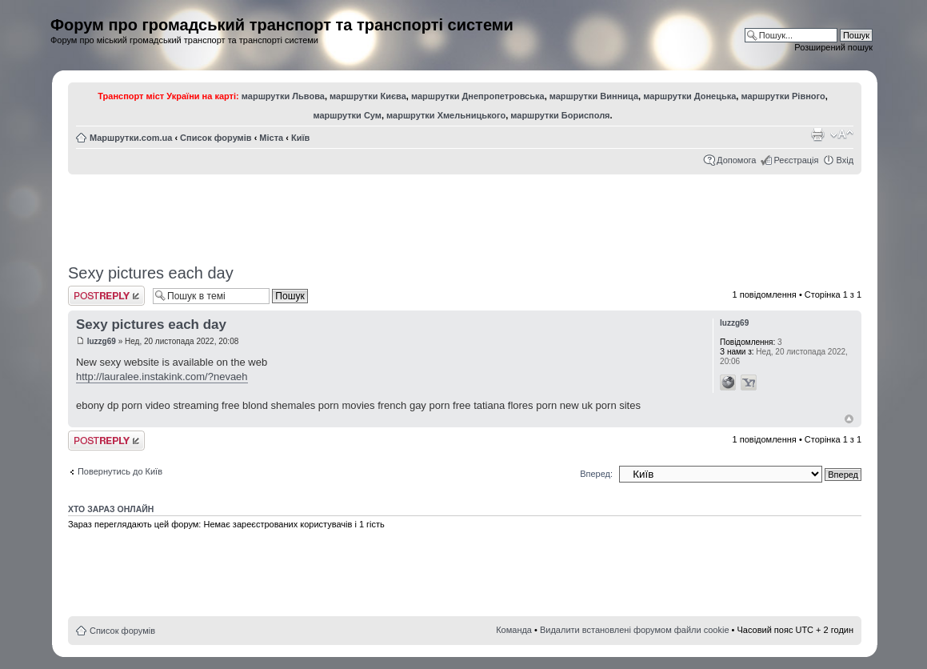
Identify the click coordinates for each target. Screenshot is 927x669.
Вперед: (596, 474)
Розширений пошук (833, 47)
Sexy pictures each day (151, 273)
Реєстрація (795, 160)
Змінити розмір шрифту (841, 134)
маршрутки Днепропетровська (478, 96)
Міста (271, 137)
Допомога (736, 160)
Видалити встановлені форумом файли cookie (634, 630)
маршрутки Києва (368, 96)
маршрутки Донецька (689, 96)
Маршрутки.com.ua (131, 137)
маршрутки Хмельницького (445, 115)
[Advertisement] (465, 214)
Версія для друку (817, 134)
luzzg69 (101, 341)
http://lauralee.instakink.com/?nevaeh (162, 377)
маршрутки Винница (593, 96)
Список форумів (215, 137)
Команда (514, 630)
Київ (300, 137)
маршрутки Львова (283, 96)
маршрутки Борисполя (559, 115)
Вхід (844, 160)
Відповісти (106, 296)
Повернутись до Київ (120, 471)
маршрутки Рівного (783, 96)
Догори (849, 419)
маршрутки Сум (347, 115)
